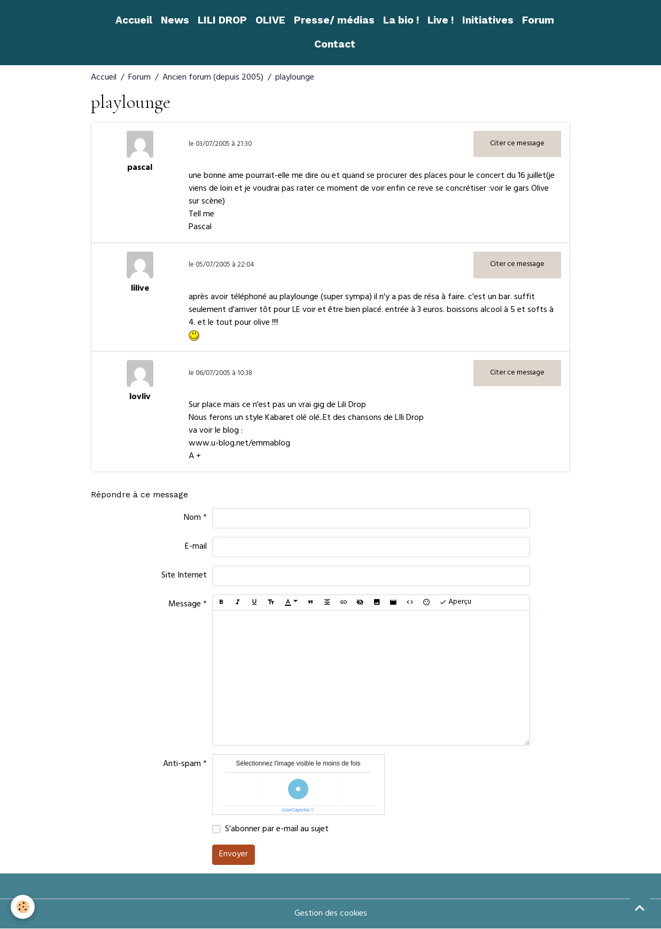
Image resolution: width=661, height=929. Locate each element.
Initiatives (488, 20)
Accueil (133, 20)
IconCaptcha (295, 810)
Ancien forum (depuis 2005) (212, 78)
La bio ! (401, 20)
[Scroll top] (639, 907)
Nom (192, 518)
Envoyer (233, 855)
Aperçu (455, 602)
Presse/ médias (334, 20)
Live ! (440, 20)
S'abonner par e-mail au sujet (277, 829)
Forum (538, 20)
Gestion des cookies (330, 914)
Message (184, 605)
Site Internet (184, 576)
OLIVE (270, 20)
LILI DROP (222, 20)
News (175, 20)
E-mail (196, 547)
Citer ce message (517, 144)
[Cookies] (23, 907)
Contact (334, 44)
